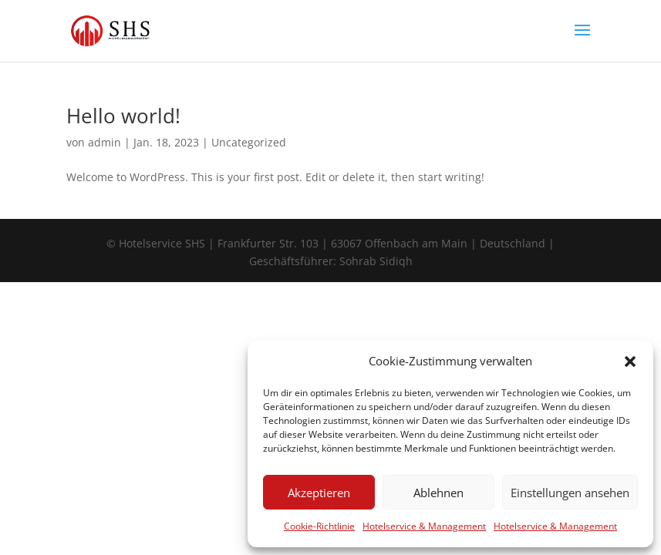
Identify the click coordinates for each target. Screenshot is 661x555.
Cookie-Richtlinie (319, 526)
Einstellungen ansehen (570, 492)
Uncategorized (248, 142)
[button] (630, 361)
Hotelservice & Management (424, 526)
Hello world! (123, 116)
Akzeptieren (319, 492)
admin (104, 142)
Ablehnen (438, 492)
